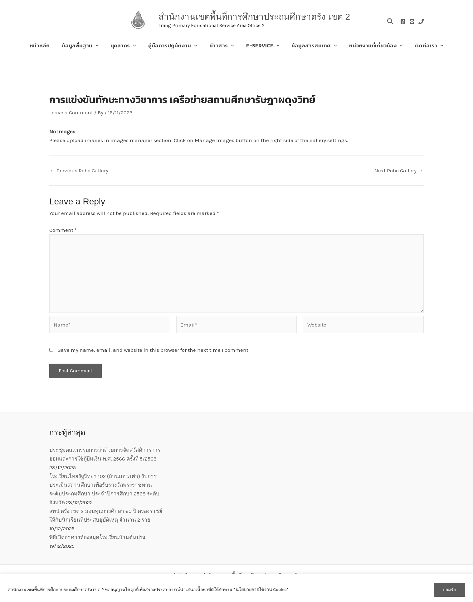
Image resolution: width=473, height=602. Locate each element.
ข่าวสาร (221, 45)
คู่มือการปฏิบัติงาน (174, 45)
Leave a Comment (71, 112)
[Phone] (421, 21)
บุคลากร (126, 45)
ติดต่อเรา (423, 45)
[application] (99, 45)
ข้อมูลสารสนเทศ (311, 45)
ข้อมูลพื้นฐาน (84, 45)
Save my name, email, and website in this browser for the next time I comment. (154, 350)
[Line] (412, 21)
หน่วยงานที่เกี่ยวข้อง (371, 45)
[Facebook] (403, 21)
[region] (236, 588)
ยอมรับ (449, 589)
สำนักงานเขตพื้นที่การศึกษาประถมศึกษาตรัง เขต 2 (254, 17)
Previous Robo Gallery (79, 170)
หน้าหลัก (45, 45)
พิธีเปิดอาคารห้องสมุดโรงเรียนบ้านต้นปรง (97, 537)
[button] (390, 20)
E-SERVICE (261, 45)
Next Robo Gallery (398, 170)
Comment (63, 230)
